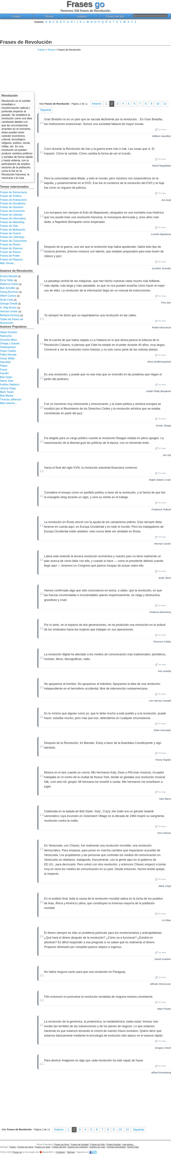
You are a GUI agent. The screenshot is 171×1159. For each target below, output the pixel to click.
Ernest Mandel (8, 276)
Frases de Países (10, 252)
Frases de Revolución (26, 42)
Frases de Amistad (80, 1144)
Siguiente (45, 109)
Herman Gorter (162, 543)
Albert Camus (8, 295)
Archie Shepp (163, 425)
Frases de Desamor (12, 207)
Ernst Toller (6, 280)
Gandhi (4, 373)
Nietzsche (6, 336)
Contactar (60, 1152)
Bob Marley (7, 395)
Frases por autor (43, 1147)
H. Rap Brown (8, 307)
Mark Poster (164, 1008)
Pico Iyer (166, 302)
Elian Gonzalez (162, 730)
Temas (49, 16)
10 (157, 103)
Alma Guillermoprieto (159, 361)
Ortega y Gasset (10, 343)
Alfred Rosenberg (161, 1072)
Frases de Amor (61, 1144)
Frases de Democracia (13, 192)
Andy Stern (164, 577)
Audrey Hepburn (10, 384)
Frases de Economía (12, 211)
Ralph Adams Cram (160, 479)
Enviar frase (133, 1147)
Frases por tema (25, 1147)
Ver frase (160, 129)
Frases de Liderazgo (12, 237)
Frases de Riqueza (11, 259)
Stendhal (5, 362)
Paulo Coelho (8, 351)
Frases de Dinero (10, 244)
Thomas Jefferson (10, 399)
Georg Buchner (9, 291)
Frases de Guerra (10, 233)
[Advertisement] (85, 31)
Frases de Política (10, 196)
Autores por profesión (77, 1147)
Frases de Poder (10, 255)
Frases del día (115, 16)
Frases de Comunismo (13, 240)
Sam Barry (165, 798)
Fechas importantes (116, 1147)
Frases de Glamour (11, 248)
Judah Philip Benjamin (158, 391)
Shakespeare (8, 347)
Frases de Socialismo (13, 203)
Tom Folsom (164, 833)
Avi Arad (166, 200)
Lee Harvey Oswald (160, 700)
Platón (4, 365)
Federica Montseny (160, 612)
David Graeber (162, 959)
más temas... (128, 1144)
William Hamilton (161, 136)
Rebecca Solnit (9, 284)
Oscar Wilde (7, 358)
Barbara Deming (10, 315)
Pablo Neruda (8, 354)
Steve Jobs (6, 380)
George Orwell (8, 303)
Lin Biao (166, 920)
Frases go (17, 1152)
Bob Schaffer (7, 288)
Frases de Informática (13, 218)
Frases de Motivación (12, 229)
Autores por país (97, 1147)
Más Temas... (8, 263)
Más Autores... (8, 403)
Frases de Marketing (12, 222)
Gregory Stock (163, 1047)
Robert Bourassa (161, 327)
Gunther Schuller (161, 268)
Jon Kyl (167, 455)
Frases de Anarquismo (13, 199)
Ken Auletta (164, 671)
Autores (82, 16)
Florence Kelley (162, 641)
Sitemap (71, 1152)
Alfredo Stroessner (160, 983)
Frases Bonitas (113, 1144)
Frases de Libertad (11, 214)
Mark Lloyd (165, 886)
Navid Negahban (161, 165)
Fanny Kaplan (163, 759)
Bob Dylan (6, 377)
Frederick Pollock (161, 509)
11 (164, 103)
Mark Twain (7, 392)
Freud (3, 369)
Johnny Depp (8, 388)
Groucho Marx (8, 339)
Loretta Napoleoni (161, 234)
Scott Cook (6, 299)
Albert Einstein (8, 332)
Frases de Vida (9, 225)
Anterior (96, 103)
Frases (16, 16)
